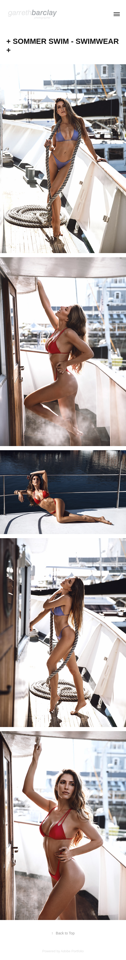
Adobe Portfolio (72, 951)
